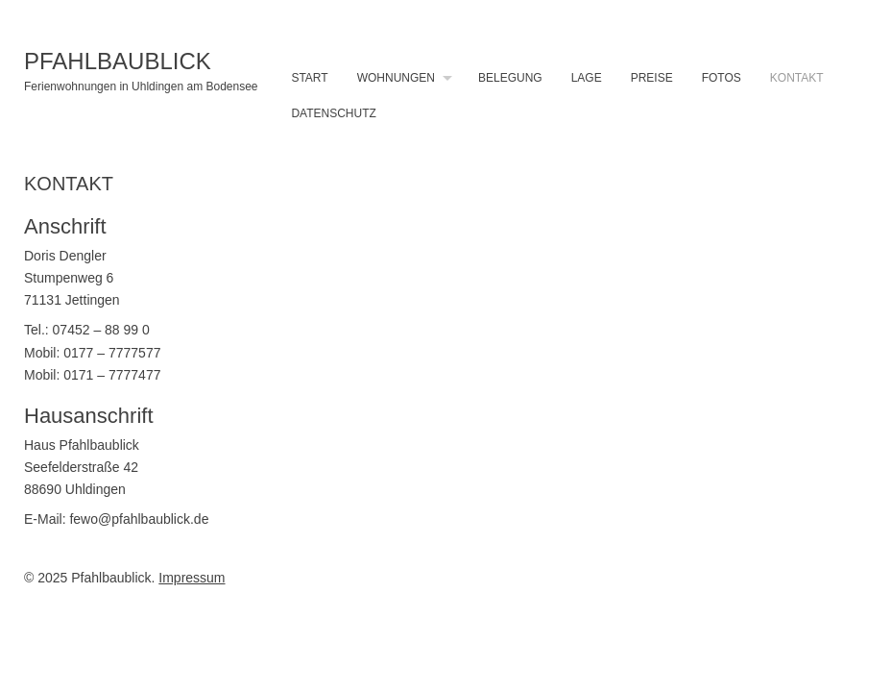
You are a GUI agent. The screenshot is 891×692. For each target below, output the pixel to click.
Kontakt (797, 78)
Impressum (191, 577)
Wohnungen (396, 78)
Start (309, 78)
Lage (586, 78)
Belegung (510, 78)
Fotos (721, 78)
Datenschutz (333, 113)
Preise (652, 78)
